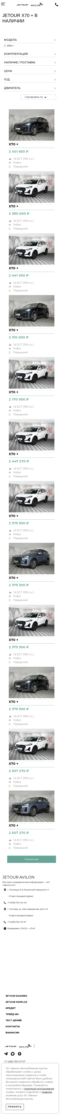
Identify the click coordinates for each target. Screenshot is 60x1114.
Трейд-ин (12, 1014)
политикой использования (39, 1088)
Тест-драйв (14, 1020)
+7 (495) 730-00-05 (17, 902)
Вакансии (12, 1032)
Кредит (11, 1008)
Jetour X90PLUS (16, 1002)
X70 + (13, 144)
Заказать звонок (57, 4)
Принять (15, 1106)
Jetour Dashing (16, 995)
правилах (47, 1092)
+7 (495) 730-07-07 (17, 922)
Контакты (13, 1026)
